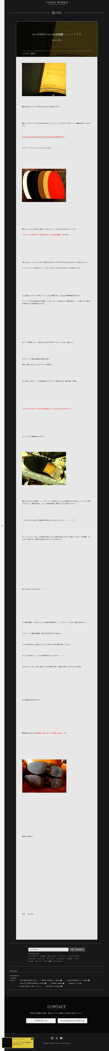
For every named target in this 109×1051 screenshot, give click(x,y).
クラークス (51, 958)
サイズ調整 (49, 961)
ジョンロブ (61, 958)
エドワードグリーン (75, 956)
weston (70, 958)
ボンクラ (39, 961)
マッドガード (59, 961)
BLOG (57, 13)
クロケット (33, 958)
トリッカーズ (52, 956)
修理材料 (33, 53)
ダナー (78, 958)
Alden (43, 956)
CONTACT (56, 1007)
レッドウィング (34, 956)
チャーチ (42, 958)
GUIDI (31, 961)
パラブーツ (63, 956)
